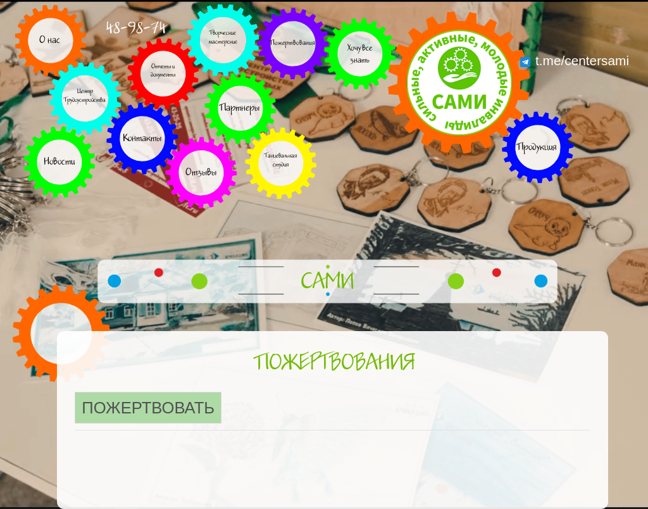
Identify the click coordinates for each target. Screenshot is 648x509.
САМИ (327, 282)
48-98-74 (136, 28)
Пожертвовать (148, 408)
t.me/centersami (574, 60)
